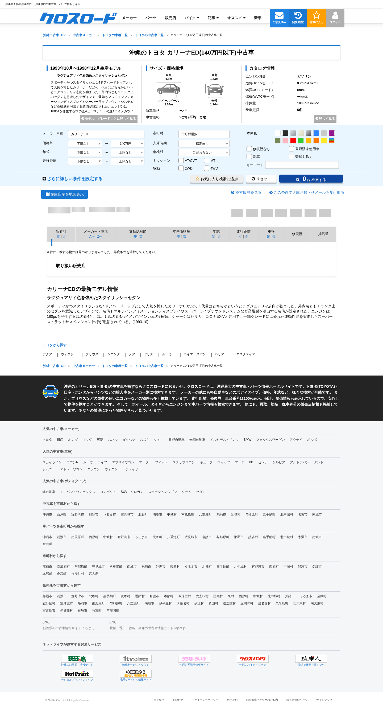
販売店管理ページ (297, 699)
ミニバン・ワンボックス (77, 492)
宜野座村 (49, 603)
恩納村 (140, 596)
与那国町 (112, 610)
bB (251, 462)
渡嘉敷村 (229, 603)
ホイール (139, 404)
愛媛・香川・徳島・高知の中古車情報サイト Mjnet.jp (147, 628)
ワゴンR (72, 462)
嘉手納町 (269, 514)
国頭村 (218, 596)
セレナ (263, 462)
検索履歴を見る (248, 192)
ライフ (102, 462)
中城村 (172, 514)
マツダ (87, 440)
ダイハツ (128, 440)
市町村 (158, 133)
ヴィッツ (223, 462)
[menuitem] (78, 18)
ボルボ (312, 440)
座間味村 (246, 603)
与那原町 (251, 514)
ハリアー (221, 354)
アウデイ (296, 440)
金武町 (47, 544)
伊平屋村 (165, 603)
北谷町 (143, 514)
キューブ (206, 462)
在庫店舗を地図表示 (64, 194)
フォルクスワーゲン (270, 440)
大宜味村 (202, 596)
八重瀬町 (205, 514)
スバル (113, 440)
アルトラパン (299, 462)
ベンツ (99, 392)
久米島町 (282, 603)
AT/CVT (191, 161)
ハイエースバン (195, 354)
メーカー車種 (53, 133)
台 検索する (311, 178)
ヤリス (148, 354)
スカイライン (52, 462)
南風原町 (187, 514)
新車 (256, 157)
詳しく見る (325, 119)
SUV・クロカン (132, 492)
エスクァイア (245, 354)
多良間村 (66, 610)
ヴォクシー (69, 354)
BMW (247, 440)
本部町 (47, 574)
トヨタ (101, 386)
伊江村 (199, 603)
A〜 (92, 236)
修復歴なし (261, 149)
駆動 (156, 168)
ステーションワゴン (162, 492)
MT (212, 161)
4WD (214, 168)
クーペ (186, 492)
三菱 (100, 440)
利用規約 (232, 699)
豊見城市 (127, 514)
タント (318, 462)
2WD (189, 168)
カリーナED (85, 386)
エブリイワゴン (123, 462)
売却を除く (304, 157)
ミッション (161, 161)
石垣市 (82, 610)
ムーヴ (88, 462)
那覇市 (93, 514)
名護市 (302, 514)
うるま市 (109, 514)
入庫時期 (160, 143)
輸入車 (121, 392)
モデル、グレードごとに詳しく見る (108, 119)
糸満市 (221, 514)
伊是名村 (183, 603)
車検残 (158, 152)
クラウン (93, 469)
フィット (161, 462)
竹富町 (97, 610)
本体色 (252, 133)
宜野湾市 (77, 514)
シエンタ (113, 354)
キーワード (255, 165)
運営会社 (158, 699)
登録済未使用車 (307, 149)
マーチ (239, 462)
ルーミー (168, 354)
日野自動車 (177, 440)
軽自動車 (217, 392)
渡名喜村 (264, 603)
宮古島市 (49, 610)
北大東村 (299, 603)
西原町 (61, 514)
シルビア (278, 462)
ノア (132, 354)
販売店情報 (310, 404)
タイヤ (156, 404)
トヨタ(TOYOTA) (320, 386)
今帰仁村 (77, 574)
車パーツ (199, 404)
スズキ (144, 440)
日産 (67, 392)
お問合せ (178, 699)
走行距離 (49, 161)
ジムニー (49, 469)
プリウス (92, 354)
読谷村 (235, 514)
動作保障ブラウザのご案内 (262, 699)
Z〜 (99, 236)
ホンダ (80, 392)
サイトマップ (324, 699)
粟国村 (213, 603)
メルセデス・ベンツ (224, 440)
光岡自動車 (197, 440)
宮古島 (93, 574)
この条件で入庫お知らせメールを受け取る (309, 192)
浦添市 (157, 514)
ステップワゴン (184, 462)
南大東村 (317, 603)
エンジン (176, 404)
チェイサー (133, 469)
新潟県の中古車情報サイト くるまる (69, 628)
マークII (145, 462)
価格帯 (48, 143)
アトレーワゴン (71, 469)
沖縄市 (47, 514)
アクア (47, 354)
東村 (231, 596)
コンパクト (108, 492)
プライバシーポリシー (205, 699)
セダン (201, 492)
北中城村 (286, 514)
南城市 (317, 514)
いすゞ (159, 440)
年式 (46, 152)
